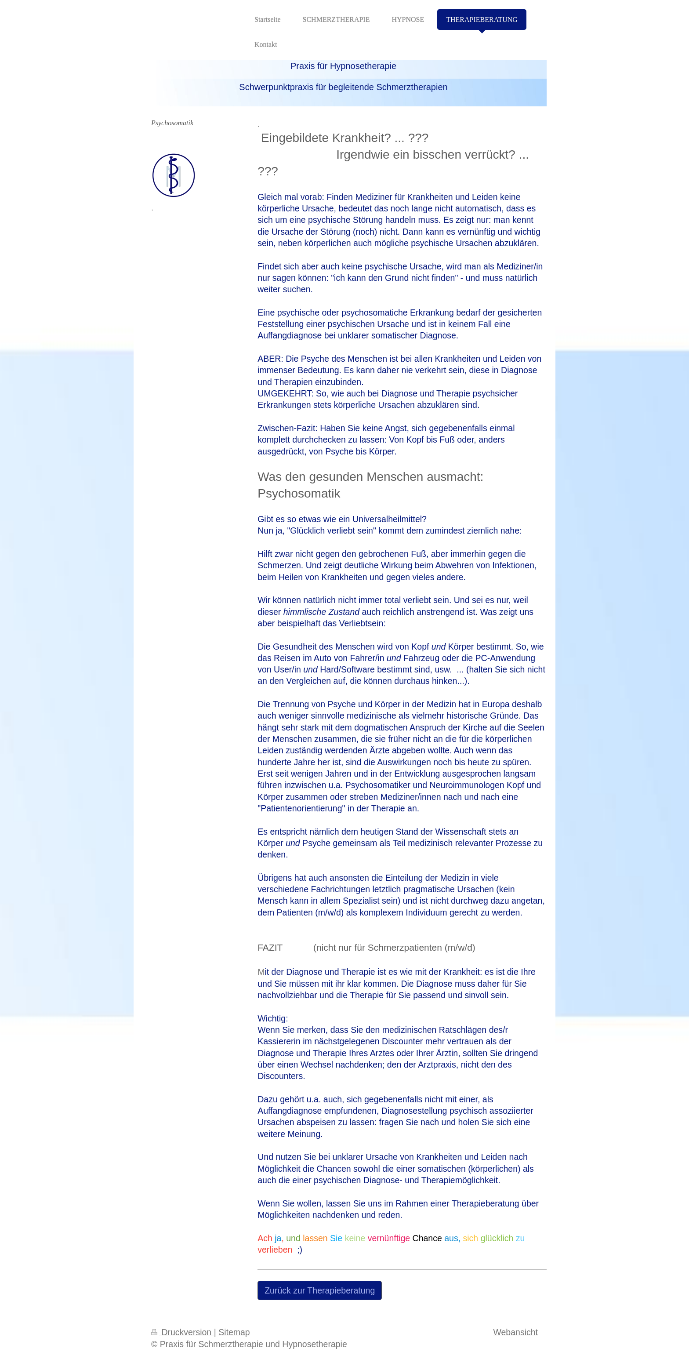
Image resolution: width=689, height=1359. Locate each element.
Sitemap (234, 1332)
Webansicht (515, 1332)
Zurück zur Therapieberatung (320, 1290)
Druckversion (182, 1332)
